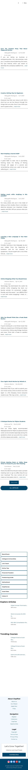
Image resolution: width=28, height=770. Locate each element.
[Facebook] (14, 762)
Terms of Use (14, 734)
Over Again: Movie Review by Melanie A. (13, 381)
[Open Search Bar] (18, 3)
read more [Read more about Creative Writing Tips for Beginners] (17, 106)
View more (14, 482)
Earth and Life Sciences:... (18, 654)
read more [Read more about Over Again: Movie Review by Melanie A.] (23, 395)
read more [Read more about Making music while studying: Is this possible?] (5, 211)
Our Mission (14, 704)
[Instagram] (8, 762)
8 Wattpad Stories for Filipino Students (13, 421)
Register (14, 716)
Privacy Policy (14, 737)
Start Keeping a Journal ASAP (10, 153)
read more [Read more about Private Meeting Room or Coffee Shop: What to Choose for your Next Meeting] (22, 477)
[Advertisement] (14, 9)
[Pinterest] (17, 762)
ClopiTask (14, 721)
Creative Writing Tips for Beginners (12, 93)
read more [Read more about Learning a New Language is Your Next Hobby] (9, 253)
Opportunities (14, 724)
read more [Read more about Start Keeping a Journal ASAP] (13, 169)
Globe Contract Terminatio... (19, 605)
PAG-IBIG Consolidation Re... (19, 622)
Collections (14, 719)
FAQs (14, 708)
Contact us (14, 739)
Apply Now (14, 706)
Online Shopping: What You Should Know (14, 279)
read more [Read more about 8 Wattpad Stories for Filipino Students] (22, 437)
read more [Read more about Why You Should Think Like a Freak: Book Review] (8, 334)
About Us (14, 701)
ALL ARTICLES (14, 488)
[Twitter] (11, 762)
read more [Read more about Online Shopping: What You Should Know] (4, 296)
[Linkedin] (19, 762)
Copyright (14, 732)
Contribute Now (14, 754)
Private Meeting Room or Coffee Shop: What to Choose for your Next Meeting (14, 463)
